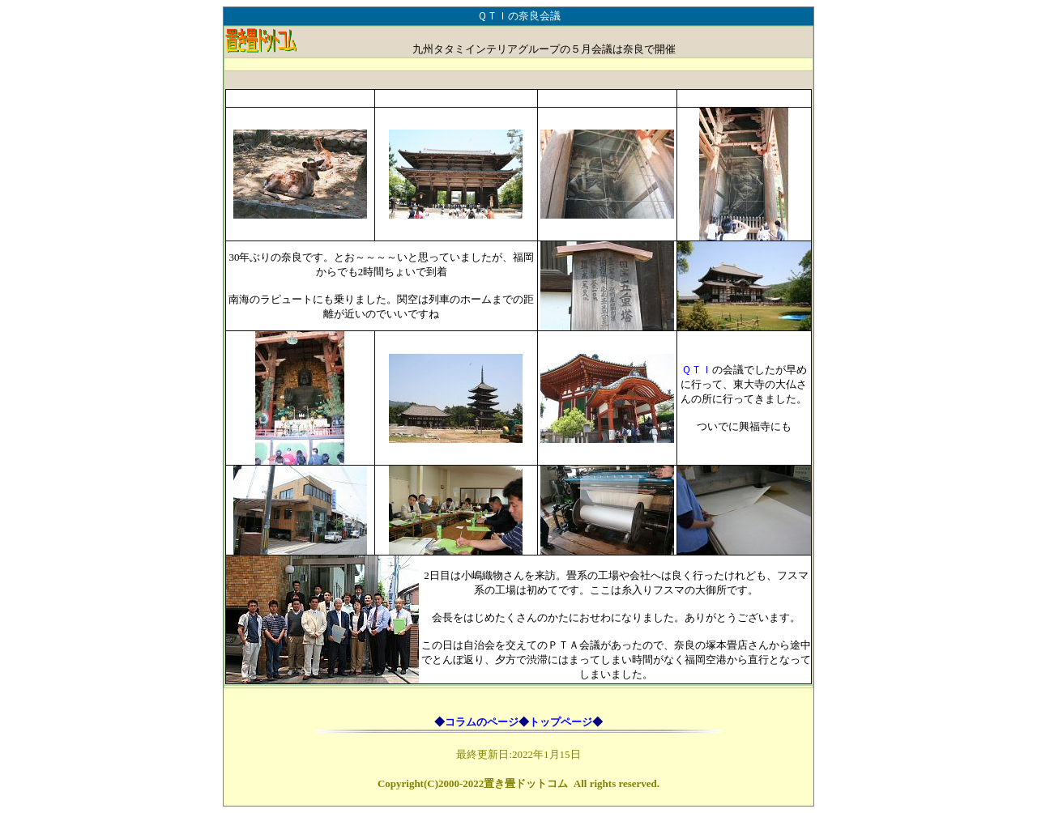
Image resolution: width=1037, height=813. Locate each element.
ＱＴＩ (696, 370)
